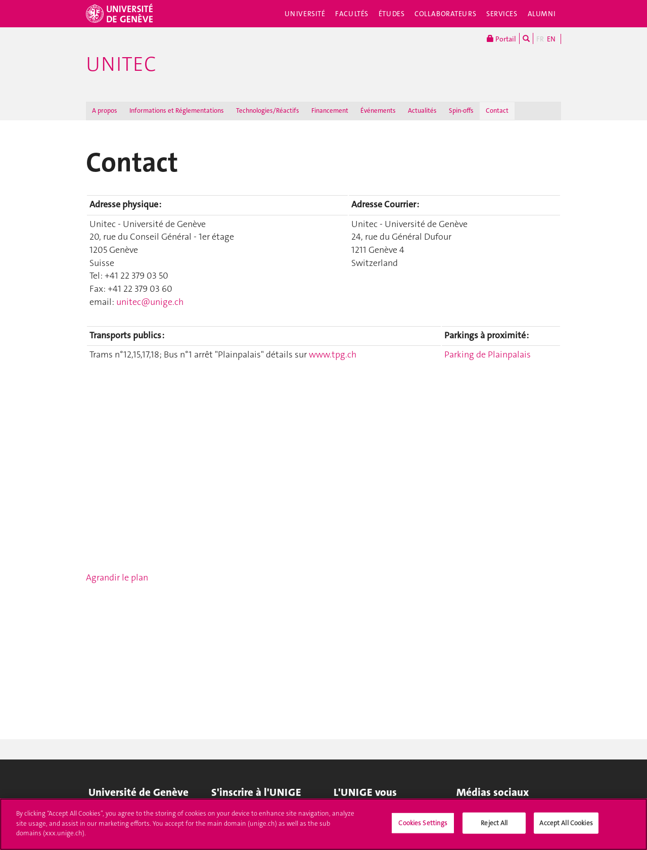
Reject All (494, 823)
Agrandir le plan (117, 577)
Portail (501, 38)
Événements (378, 110)
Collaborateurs (445, 13)
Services (502, 13)
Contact (497, 110)
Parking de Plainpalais (487, 354)
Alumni (542, 13)
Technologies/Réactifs (267, 110)
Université (305, 13)
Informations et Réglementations (176, 110)
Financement (329, 110)
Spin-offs (461, 110)
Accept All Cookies (565, 823)
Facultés (351, 13)
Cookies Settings (422, 823)
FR (540, 38)
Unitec (121, 64)
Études (391, 13)
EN (551, 38)
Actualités (422, 110)
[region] (323, 824)
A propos (104, 110)
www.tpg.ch (332, 354)
